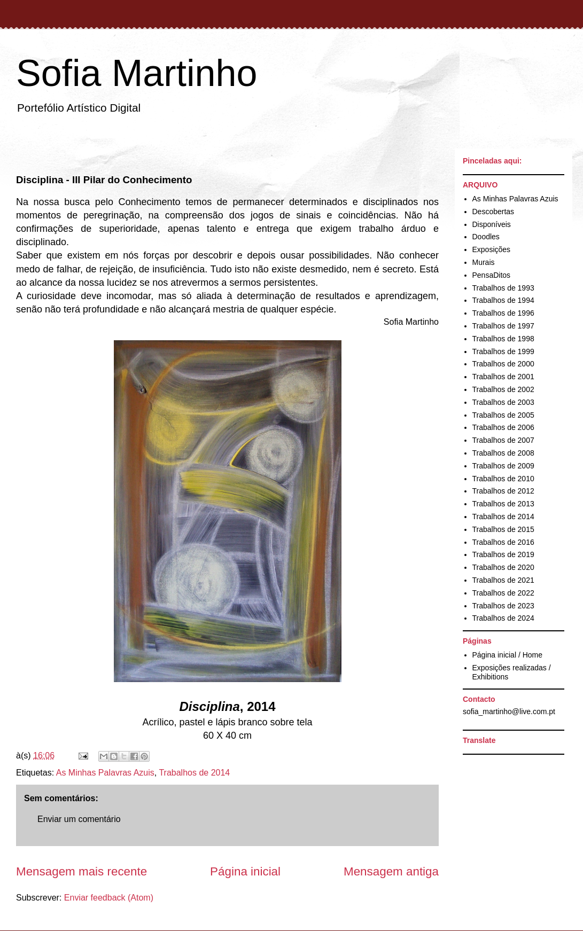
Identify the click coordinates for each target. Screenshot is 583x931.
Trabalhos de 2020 (503, 567)
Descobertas (493, 211)
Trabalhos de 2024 (503, 618)
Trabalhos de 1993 (503, 288)
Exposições (491, 249)
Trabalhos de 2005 (503, 415)
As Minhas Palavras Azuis (105, 772)
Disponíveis (491, 224)
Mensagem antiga (391, 871)
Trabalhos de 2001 (503, 376)
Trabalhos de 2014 (194, 772)
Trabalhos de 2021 (503, 580)
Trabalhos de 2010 (503, 478)
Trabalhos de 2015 (503, 529)
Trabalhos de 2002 (503, 389)
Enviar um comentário (79, 819)
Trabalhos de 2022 (503, 593)
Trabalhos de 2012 (503, 491)
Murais (483, 262)
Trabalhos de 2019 (503, 554)
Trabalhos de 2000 (503, 363)
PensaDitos (491, 275)
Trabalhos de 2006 (503, 427)
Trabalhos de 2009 (503, 465)
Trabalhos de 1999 (503, 351)
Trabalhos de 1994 (503, 300)
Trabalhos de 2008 (503, 453)
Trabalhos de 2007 (503, 440)
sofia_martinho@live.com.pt (509, 711)
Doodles (486, 236)
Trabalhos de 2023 (503, 605)
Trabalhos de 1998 (503, 338)
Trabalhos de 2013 (503, 503)
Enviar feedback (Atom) (108, 897)
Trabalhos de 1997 (503, 326)
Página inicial (245, 871)
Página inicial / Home (507, 655)
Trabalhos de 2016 (503, 542)
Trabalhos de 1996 (503, 313)
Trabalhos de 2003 (503, 402)
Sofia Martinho (136, 73)
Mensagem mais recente (81, 871)
